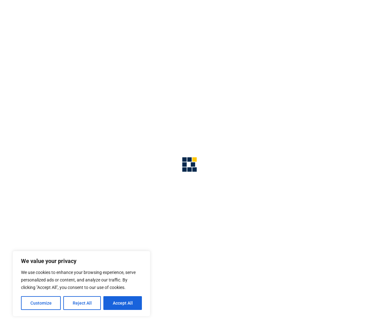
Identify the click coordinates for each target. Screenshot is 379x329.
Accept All (123, 303)
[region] (81, 283)
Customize (41, 303)
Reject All (82, 303)
